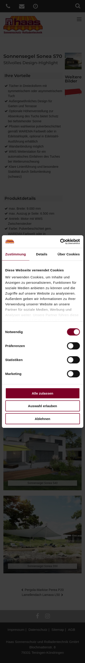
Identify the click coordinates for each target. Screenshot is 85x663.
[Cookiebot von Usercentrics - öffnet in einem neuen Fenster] (60, 242)
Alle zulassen (42, 393)
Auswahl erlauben (42, 406)
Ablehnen (42, 418)
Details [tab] (41, 254)
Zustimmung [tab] (15, 254)
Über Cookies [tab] (69, 254)
